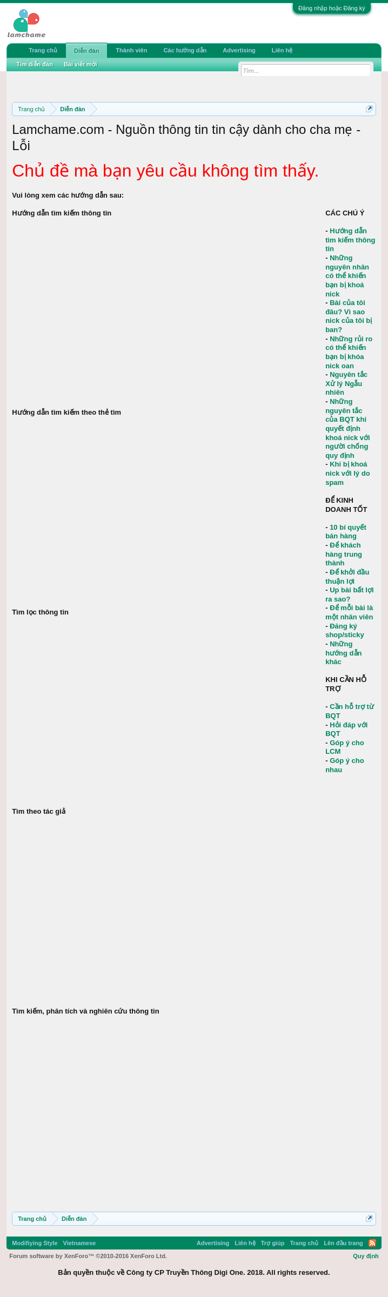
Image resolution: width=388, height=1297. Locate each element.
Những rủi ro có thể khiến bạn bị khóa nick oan (348, 352)
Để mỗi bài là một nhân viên (349, 612)
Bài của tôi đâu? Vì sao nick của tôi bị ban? (348, 316)
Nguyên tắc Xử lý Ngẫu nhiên (346, 383)
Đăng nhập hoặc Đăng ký (331, 8)
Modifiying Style (34, 1243)
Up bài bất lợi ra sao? (349, 594)
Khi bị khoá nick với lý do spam (347, 473)
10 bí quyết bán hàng (345, 532)
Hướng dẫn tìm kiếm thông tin (350, 240)
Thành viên (131, 50)
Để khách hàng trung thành (343, 554)
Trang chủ (43, 50)
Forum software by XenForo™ (88, 1256)
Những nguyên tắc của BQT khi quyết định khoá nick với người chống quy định (347, 428)
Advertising (239, 50)
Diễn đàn (86, 51)
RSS (372, 1243)
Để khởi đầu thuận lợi (347, 576)
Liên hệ (282, 50)
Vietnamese (79, 1243)
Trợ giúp (273, 1243)
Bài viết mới (80, 64)
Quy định (366, 1256)
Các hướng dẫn (184, 50)
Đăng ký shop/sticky (344, 630)
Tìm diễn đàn (34, 64)
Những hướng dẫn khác (343, 653)
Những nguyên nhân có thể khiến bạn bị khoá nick (347, 276)
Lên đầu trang (343, 1243)
